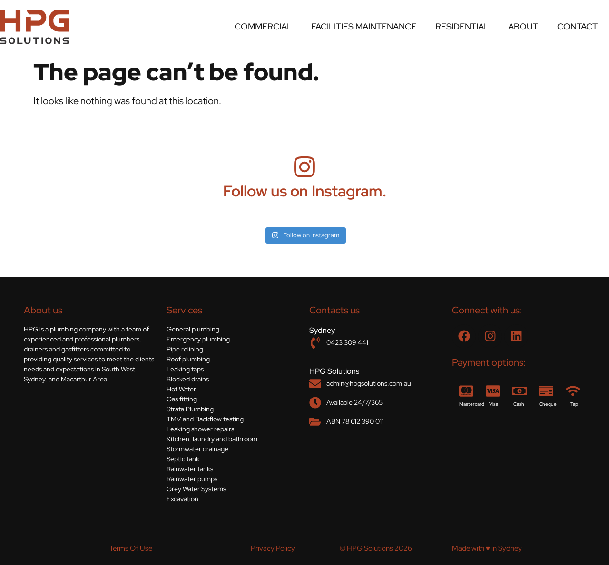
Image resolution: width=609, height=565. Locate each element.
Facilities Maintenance (363, 26)
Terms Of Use (130, 548)
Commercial (263, 26)
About (523, 26)
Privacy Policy (273, 548)
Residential (462, 26)
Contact (577, 26)
